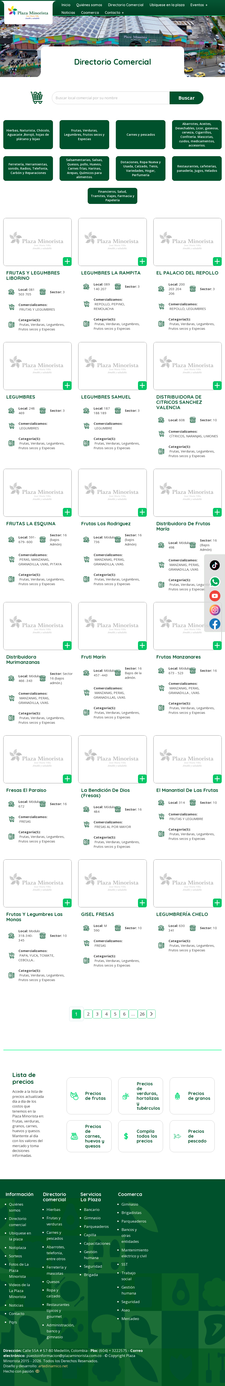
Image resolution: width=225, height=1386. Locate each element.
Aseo (126, 1310)
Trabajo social (129, 1275)
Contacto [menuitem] (112, 12)
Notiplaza (17, 1247)
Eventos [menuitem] (197, 5)
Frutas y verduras (54, 1220)
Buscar (186, 98)
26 (142, 1014)
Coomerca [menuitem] (90, 12)
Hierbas (53, 1209)
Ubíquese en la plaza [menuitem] (167, 5)
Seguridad (93, 1266)
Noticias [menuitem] (68, 12)
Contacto (16, 1313)
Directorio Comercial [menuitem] (125, 5)
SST (125, 1264)
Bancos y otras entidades (130, 1235)
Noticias (16, 1305)
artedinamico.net (53, 1365)
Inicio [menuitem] (66, 5)
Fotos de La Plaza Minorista (19, 1270)
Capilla (90, 1234)
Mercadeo (130, 1318)
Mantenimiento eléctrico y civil (133, 1252)
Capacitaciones (95, 1243)
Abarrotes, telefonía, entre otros (56, 1252)
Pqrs (13, 1322)
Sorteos (15, 1255)
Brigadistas (132, 1212)
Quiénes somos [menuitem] (89, 5)
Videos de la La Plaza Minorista (19, 1290)
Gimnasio (92, 1217)
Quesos (53, 1281)
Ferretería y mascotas (57, 1270)
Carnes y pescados (55, 1235)
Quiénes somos (16, 1207)
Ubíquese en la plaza (20, 1235)
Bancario (92, 1209)
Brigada (91, 1274)
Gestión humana (91, 1254)
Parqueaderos (95, 1226)
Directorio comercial (17, 1221)
